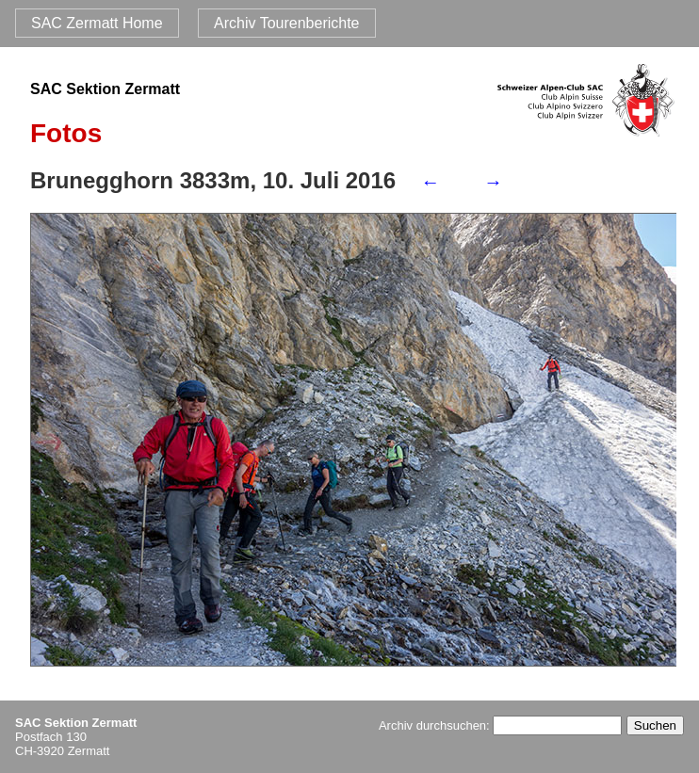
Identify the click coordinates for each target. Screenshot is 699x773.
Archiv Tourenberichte (286, 23)
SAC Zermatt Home (97, 23)
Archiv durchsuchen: (500, 725)
